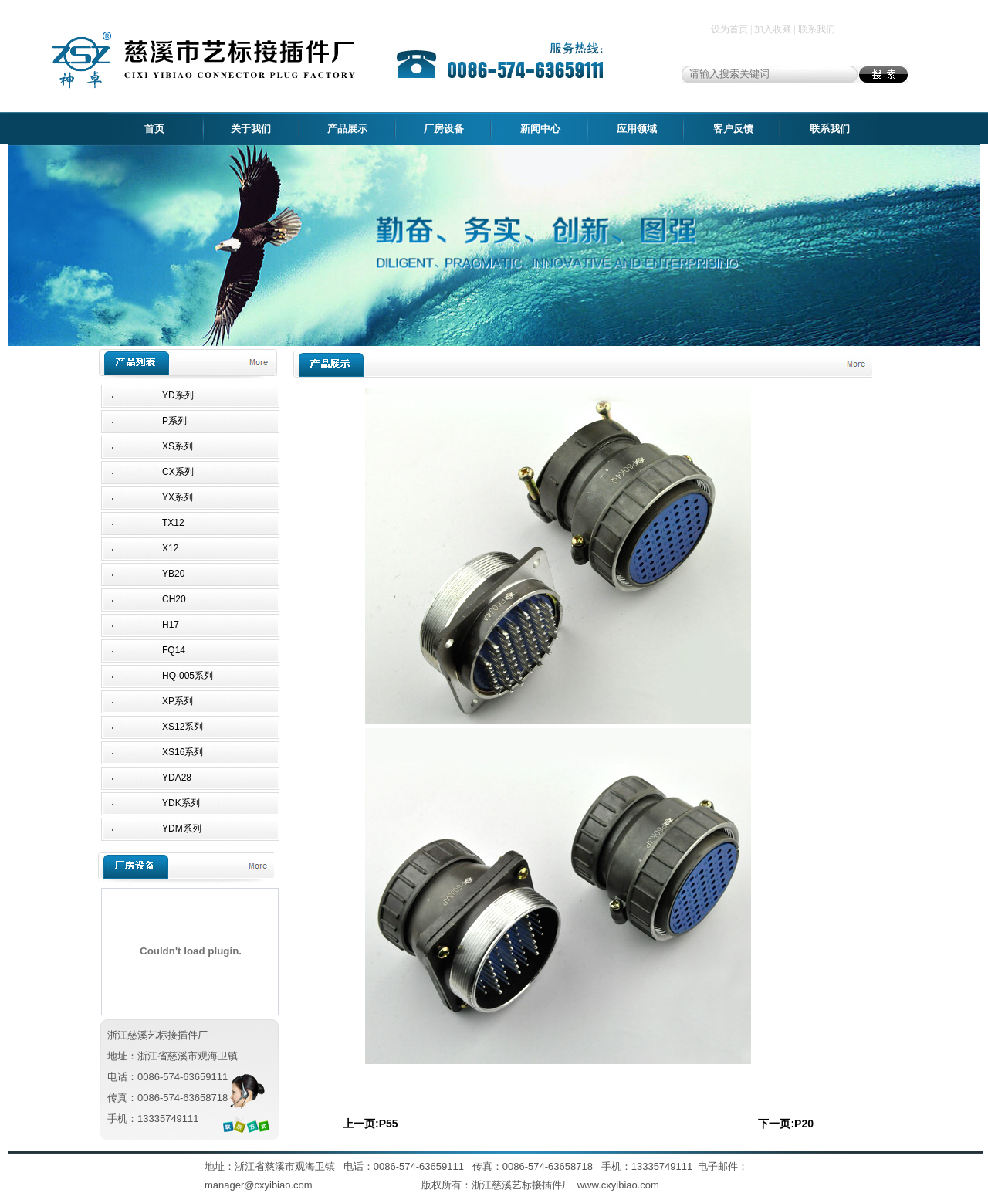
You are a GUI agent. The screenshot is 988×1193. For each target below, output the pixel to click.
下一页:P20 (786, 1123)
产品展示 (347, 128)
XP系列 (177, 701)
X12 (170, 548)
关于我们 (251, 128)
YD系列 (178, 395)
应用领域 (637, 128)
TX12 (173, 522)
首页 (154, 128)
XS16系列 (182, 752)
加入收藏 (772, 29)
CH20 (174, 599)
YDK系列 (181, 803)
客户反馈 (733, 128)
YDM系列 (181, 828)
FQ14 (173, 650)
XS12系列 (182, 726)
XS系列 (177, 446)
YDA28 (176, 777)
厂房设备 (444, 128)
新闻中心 (540, 128)
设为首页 (729, 29)
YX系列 (177, 497)
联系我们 (830, 128)
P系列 (174, 420)
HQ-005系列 (187, 675)
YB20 (173, 573)
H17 (170, 624)
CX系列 (178, 471)
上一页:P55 (370, 1123)
